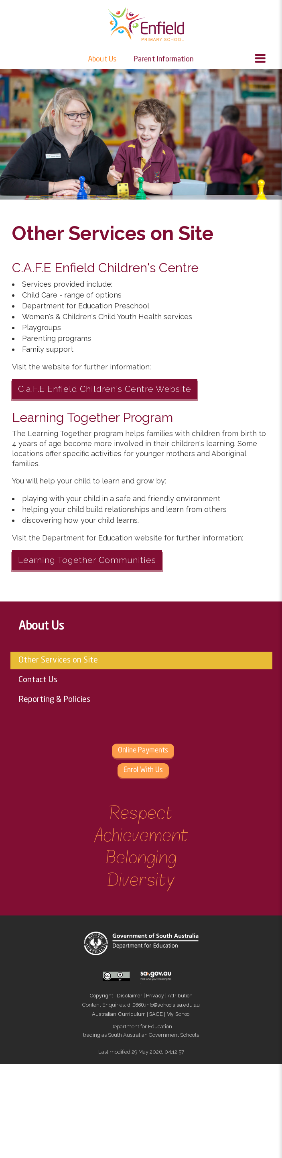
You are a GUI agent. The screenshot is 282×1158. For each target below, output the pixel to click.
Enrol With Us (143, 770)
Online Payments (143, 750)
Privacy (155, 996)
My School (178, 1014)
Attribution (180, 996)
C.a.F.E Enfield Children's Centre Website (104, 389)
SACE (156, 1014)
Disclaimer (129, 996)
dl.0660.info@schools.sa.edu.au (163, 1005)
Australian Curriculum (119, 1014)
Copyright (101, 996)
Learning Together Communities (87, 560)
